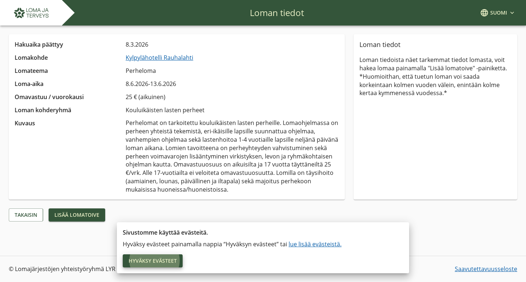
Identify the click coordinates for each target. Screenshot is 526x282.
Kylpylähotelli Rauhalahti (159, 58)
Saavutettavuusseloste (486, 269)
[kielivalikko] (498, 13)
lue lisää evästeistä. (315, 244)
